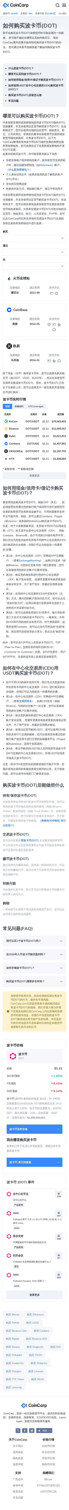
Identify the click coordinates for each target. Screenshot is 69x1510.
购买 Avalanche (15, 1363)
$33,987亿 (50, 13)
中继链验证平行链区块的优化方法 (29, 1242)
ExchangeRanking (29, 560)
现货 (7, 406)
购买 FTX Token (15, 1379)
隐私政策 (18, 1458)
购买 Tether (12, 1322)
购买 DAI (55, 1347)
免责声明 (18, 1464)
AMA (13, 1213)
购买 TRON (35, 1355)
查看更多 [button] (34, 1295)
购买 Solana (13, 1347)
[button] (44, 1430)
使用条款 (18, 1452)
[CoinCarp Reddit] (31, 1430)
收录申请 (18, 1485)
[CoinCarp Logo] (16, 5)
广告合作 (18, 1479)
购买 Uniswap (14, 1387)
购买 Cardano (41, 1331)
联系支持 (18, 1491)
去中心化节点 (17, 1194)
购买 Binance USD (36, 1339)
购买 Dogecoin (35, 1347)
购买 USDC (32, 1322)
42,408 (13, 13)
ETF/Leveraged (35, 406)
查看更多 (34, 475)
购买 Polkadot (14, 1355)
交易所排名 (25, 701)
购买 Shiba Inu (39, 1363)
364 (30, 13)
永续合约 (19, 406)
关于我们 (18, 1446)
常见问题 (18, 1497)
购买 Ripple (12, 1339)
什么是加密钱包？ (19, 169)
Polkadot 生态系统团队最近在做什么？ (32, 1261)
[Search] (57, 5)
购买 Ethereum (35, 1314)
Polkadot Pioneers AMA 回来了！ (29, 1281)
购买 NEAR (37, 1379)
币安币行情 (48, 1458)
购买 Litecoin (35, 1371)
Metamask (46, 165)
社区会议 (15, 1255)
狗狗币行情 (48, 1464)
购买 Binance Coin (16, 1331)
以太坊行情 (48, 1452)
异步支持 (15, 1236)
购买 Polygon (13, 1371)
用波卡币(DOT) (30, 840)
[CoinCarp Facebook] (24, 1430)
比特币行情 (48, 1446)
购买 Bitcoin (13, 1314)
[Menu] (64, 5)
